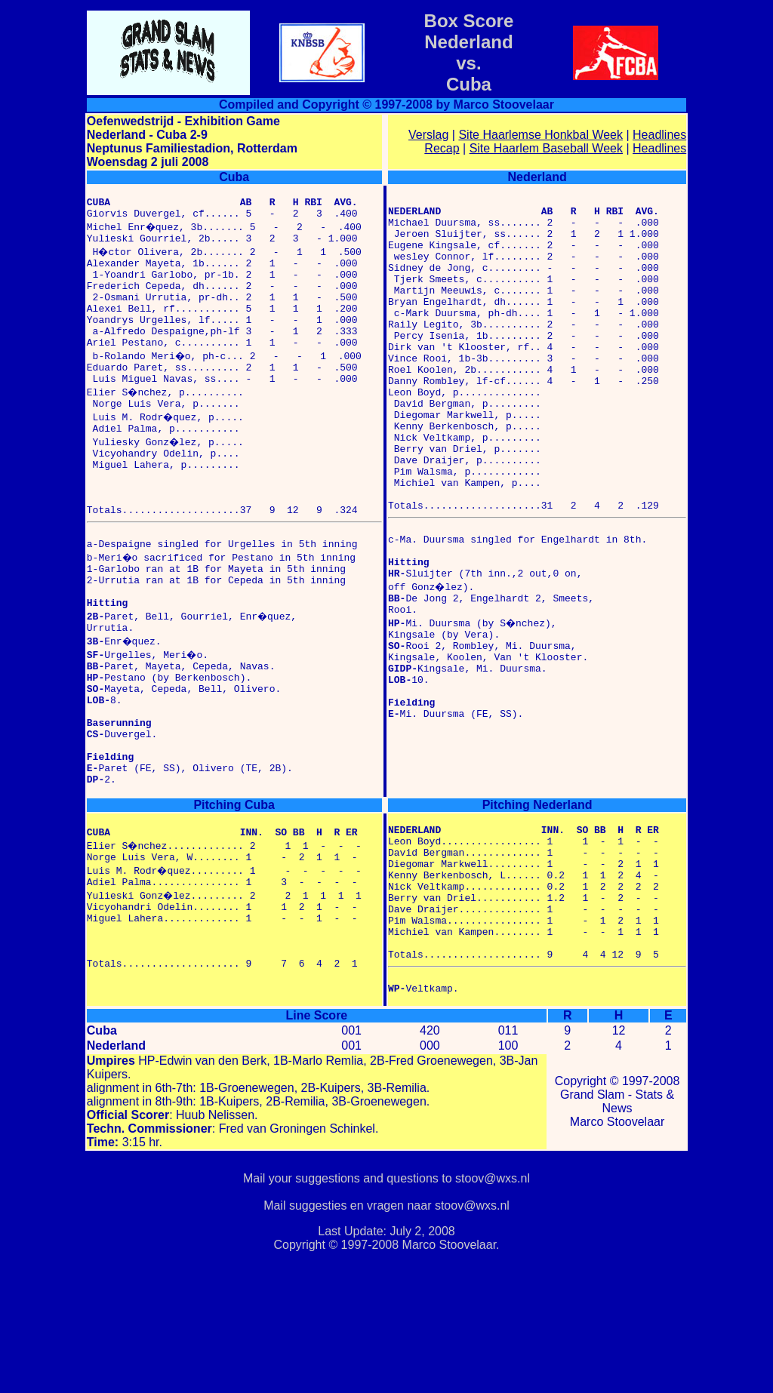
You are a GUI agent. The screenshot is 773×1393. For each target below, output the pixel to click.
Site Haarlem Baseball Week (546, 148)
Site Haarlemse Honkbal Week (540, 134)
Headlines (659, 134)
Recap (441, 148)
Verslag (428, 134)
